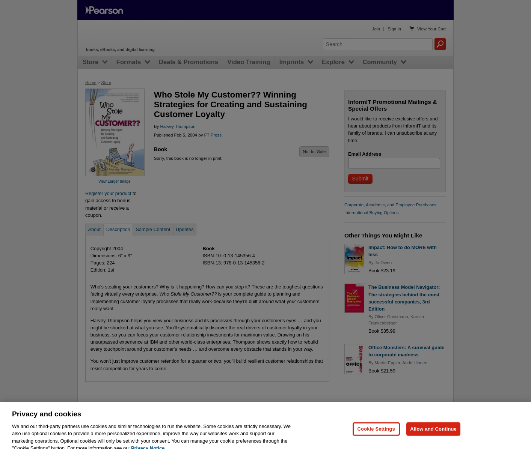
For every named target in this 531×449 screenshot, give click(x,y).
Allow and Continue (433, 436)
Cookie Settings (376, 436)
